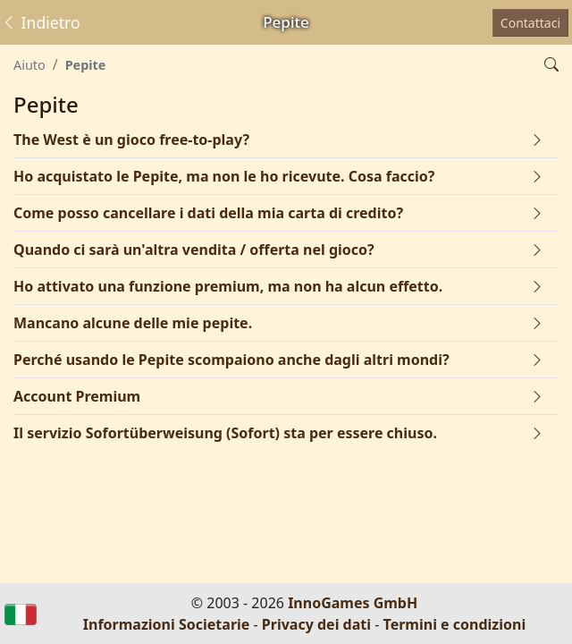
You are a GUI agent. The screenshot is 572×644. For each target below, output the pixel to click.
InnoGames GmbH (352, 603)
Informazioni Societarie (166, 624)
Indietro (40, 22)
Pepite (85, 64)
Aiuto (29, 64)
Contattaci (530, 22)
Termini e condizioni (454, 624)
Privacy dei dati (316, 624)
